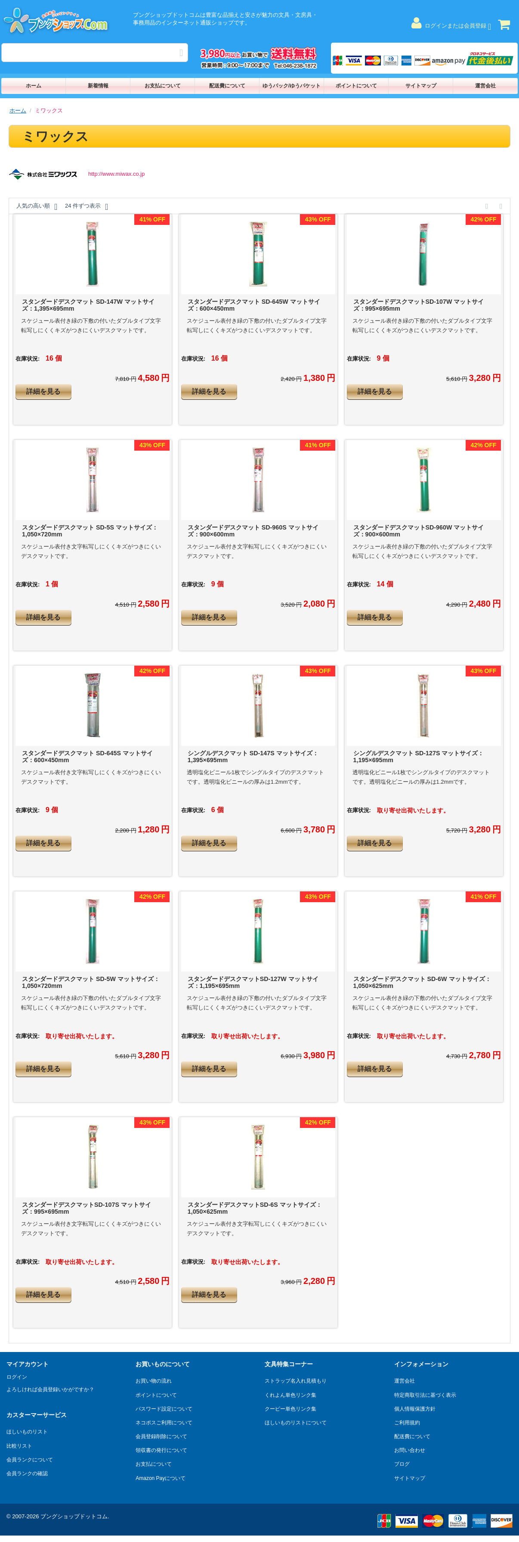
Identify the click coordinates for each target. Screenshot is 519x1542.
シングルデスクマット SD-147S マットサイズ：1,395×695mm (253, 756)
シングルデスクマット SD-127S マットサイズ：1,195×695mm (418, 756)
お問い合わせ (409, 1450)
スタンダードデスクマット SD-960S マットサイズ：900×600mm (253, 531)
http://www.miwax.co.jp (116, 174)
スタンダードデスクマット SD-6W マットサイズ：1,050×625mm (422, 982)
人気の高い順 (36, 207)
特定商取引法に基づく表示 (425, 1395)
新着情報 (98, 86)
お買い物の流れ (154, 1381)
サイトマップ (420, 86)
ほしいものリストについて (296, 1423)
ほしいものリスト (27, 1432)
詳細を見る (43, 391)
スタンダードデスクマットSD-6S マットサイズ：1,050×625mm (255, 1208)
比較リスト (19, 1446)
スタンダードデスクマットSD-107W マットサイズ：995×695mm (418, 305)
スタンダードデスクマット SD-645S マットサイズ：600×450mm (87, 756)
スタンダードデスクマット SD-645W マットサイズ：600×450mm (254, 305)
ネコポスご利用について (164, 1423)
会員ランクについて (29, 1460)
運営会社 (485, 86)
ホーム (33, 86)
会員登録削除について (161, 1436)
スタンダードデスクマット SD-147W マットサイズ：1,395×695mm (88, 305)
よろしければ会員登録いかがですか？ (50, 1389)
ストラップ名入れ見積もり (296, 1381)
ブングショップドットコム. (74, 1516)
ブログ (402, 1464)
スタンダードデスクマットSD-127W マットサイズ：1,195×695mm (253, 982)
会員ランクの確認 (27, 1473)
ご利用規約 (407, 1423)
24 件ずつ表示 (86, 207)
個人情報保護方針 (415, 1409)
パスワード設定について (164, 1409)
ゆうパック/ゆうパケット (292, 86)
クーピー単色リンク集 (290, 1409)
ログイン (16, 1377)
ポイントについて (356, 86)
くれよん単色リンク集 (290, 1395)
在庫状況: (27, 358)
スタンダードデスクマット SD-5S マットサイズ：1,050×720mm (90, 531)
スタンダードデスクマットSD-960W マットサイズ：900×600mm (418, 531)
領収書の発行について (161, 1450)
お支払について (163, 86)
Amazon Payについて (160, 1478)
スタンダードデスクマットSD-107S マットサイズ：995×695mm (86, 1208)
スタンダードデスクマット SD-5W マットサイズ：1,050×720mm (91, 982)
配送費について (227, 86)
